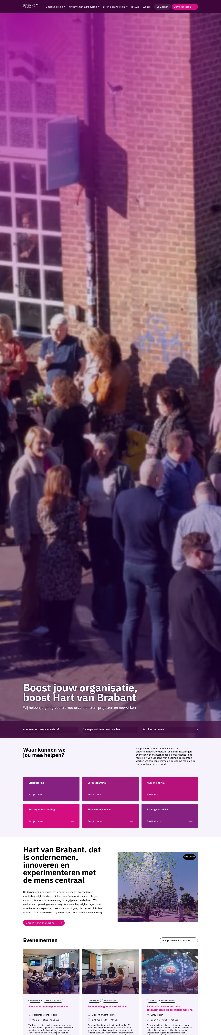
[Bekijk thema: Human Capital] (170, 794)
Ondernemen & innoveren (83, 6)
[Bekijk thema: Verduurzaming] (110, 794)
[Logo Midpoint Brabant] (31, 7)
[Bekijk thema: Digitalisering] (51, 794)
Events (146, 6)
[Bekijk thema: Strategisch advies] (170, 820)
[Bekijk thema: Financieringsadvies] (110, 820)
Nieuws (135, 6)
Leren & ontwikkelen (114, 6)
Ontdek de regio (54, 6)
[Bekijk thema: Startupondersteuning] (51, 820)
